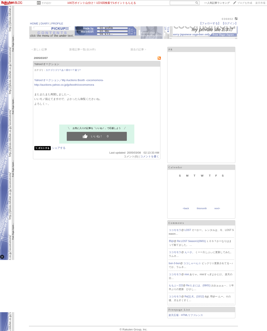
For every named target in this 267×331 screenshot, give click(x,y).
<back (186, 208)
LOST (188, 230)
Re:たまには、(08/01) (198, 285)
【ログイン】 (230, 23)
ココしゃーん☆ (192, 263)
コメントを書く (149, 156)
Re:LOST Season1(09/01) (192, 241)
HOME (34, 23)
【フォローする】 (210, 23)
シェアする (58, 147)
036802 (227, 18)
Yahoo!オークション (46, 64)
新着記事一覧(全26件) (82, 49)
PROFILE (57, 23)
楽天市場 (260, 2)
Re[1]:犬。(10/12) (195, 296)
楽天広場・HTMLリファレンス (186, 315)
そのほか (46, 2)
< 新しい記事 (39, 49)
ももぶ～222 (176, 285)
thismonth (202, 208)
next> (217, 208)
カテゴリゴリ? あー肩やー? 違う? (63, 70)
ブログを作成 (244, 2)
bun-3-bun (174, 263)
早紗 (171, 241)
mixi (187, 274)
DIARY (45, 23)
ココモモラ (175, 230)
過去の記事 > (138, 49)
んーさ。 (190, 252)
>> (217, 2)
